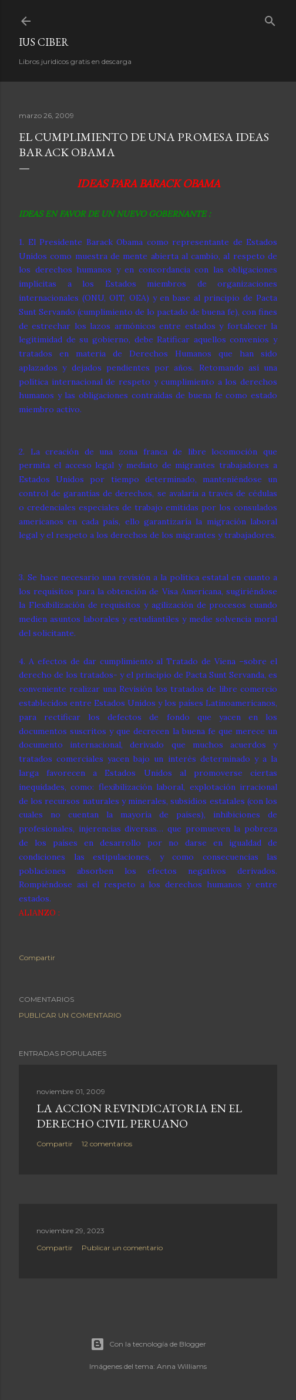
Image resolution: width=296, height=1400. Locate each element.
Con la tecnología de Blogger (148, 1344)
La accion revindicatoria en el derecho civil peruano (139, 1116)
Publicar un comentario (70, 1015)
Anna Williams (182, 1366)
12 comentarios (107, 1143)
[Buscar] (270, 18)
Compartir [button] (37, 957)
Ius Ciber (44, 42)
